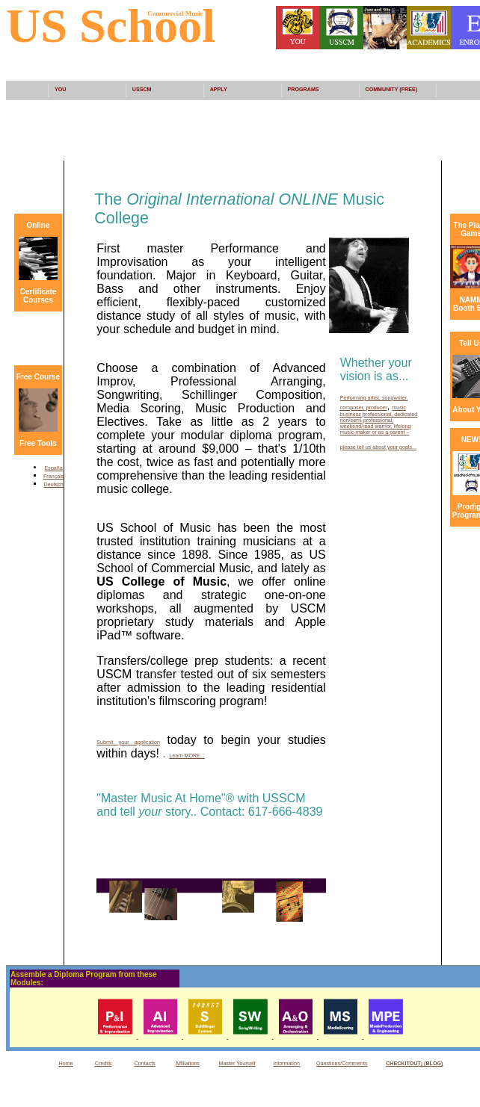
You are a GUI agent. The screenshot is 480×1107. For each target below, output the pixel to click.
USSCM (142, 90)
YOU (60, 90)
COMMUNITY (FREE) (392, 90)
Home (66, 1064)
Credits (103, 1064)
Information (286, 1064)
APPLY (218, 90)
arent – (401, 432)
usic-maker (358, 432)
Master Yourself (237, 1064)
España (54, 468)
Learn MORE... (187, 756)
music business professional (373, 411)
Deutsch (54, 485)
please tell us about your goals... (378, 447)
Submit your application (128, 742)
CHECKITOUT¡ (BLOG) (414, 1064)
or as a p (381, 432)
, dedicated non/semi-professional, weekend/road (378, 421)
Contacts (145, 1064)
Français (53, 477)
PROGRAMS (303, 90)
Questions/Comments (342, 1064)
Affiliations (188, 1064)
